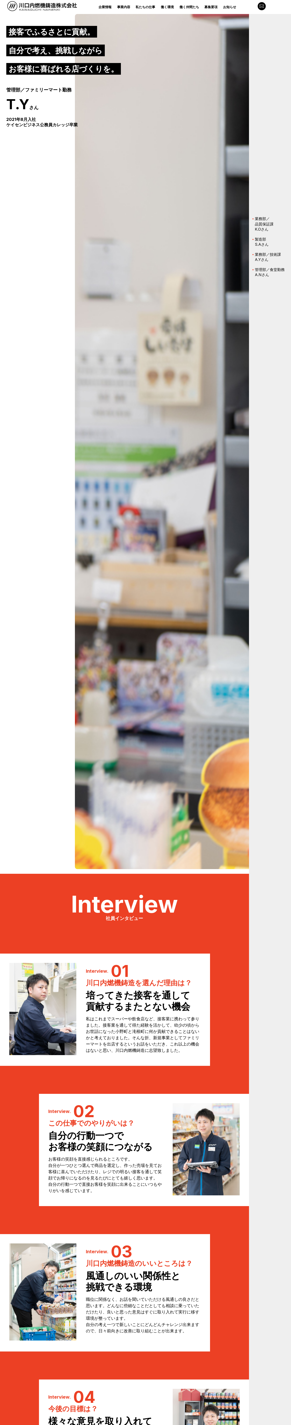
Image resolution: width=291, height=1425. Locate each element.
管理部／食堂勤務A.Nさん (270, 272)
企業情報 (105, 7)
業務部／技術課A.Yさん (268, 257)
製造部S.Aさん (262, 242)
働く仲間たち (189, 7)
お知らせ (229, 7)
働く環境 (167, 7)
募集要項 (210, 7)
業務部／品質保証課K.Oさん (264, 224)
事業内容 (123, 7)
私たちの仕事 (145, 7)
